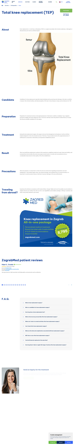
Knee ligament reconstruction (12, 269)
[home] (3, 5)
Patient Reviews (41, 2)
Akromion (7, 270)
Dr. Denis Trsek (8, 268)
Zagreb (50, 1)
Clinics (34, 1)
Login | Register (68, 2)
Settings (68, 442)
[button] (56, 2)
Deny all (60, 442)
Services (20, 1)
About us (13, 2)
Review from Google (10, 266)
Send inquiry (66, 10)
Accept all (52, 442)
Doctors (27, 1)
